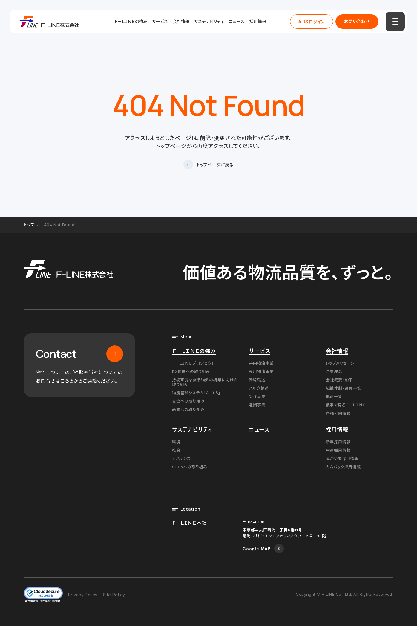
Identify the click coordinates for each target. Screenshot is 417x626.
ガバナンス (181, 458)
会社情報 (181, 21)
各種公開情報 (338, 413)
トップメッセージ (340, 363)
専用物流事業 (261, 371)
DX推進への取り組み (191, 371)
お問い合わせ (357, 21)
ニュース (237, 21)
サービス (160, 21)
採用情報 (257, 21)
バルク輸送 (259, 388)
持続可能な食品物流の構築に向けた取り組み (205, 382)
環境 (176, 441)
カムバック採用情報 (343, 466)
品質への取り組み (188, 409)
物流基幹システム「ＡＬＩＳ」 (196, 392)
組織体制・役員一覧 (343, 388)
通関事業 (257, 405)
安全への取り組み (188, 401)
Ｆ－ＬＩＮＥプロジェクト (193, 363)
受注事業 (257, 396)
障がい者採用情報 (342, 458)
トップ (29, 224)
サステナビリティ (209, 21)
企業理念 (334, 371)
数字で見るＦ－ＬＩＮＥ (346, 405)
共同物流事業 (261, 363)
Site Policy (114, 594)
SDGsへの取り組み (189, 466)
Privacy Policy (83, 594)
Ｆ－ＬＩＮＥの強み (131, 21)
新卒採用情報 (338, 441)
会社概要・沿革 (339, 379)
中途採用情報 (338, 450)
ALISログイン (311, 21)
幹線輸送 (257, 379)
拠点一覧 (334, 396)
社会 (176, 450)
